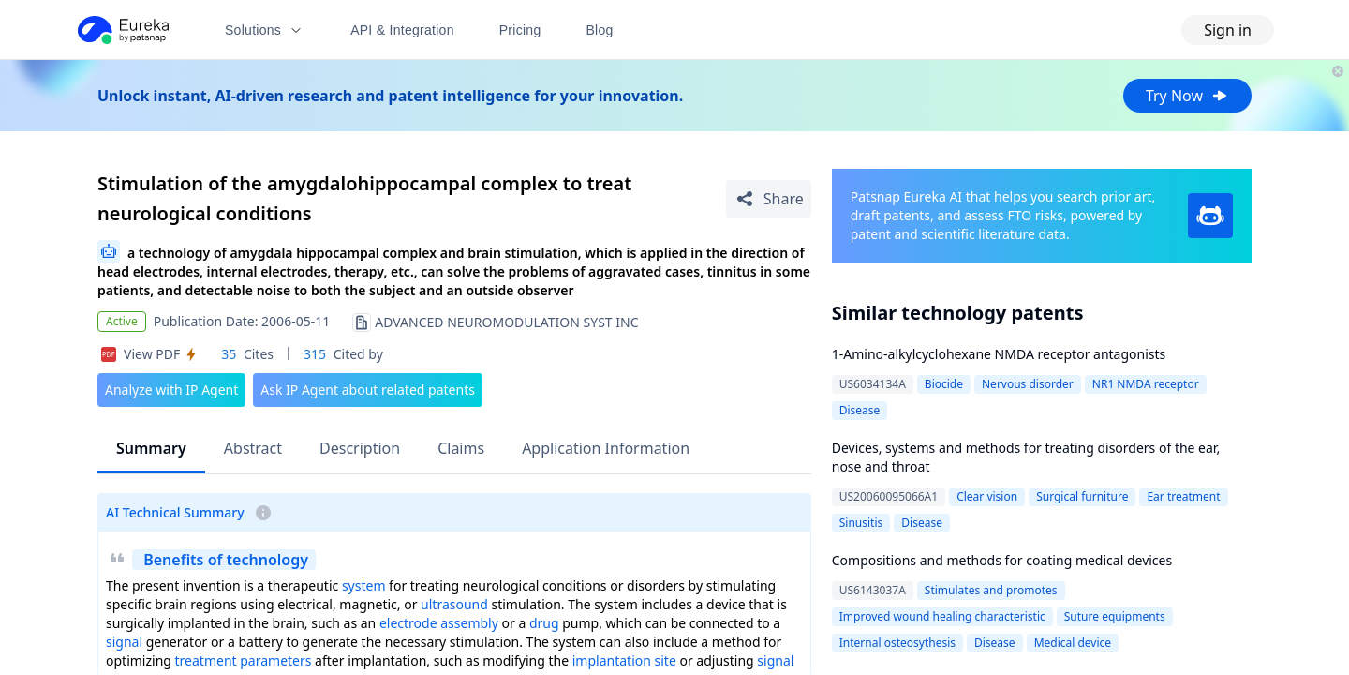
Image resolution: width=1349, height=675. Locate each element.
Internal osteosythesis (897, 643)
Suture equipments (1114, 616)
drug (544, 623)
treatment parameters (243, 660)
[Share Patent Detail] (768, 199)
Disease (860, 410)
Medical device (1072, 643)
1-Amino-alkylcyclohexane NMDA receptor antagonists (999, 354)
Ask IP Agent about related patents (367, 389)
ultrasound (454, 604)
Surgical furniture (1082, 496)
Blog (600, 30)
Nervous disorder (1028, 384)
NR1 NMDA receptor (1145, 384)
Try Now (1187, 95)
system (364, 585)
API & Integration (402, 30)
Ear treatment (1183, 496)
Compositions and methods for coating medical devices (1002, 560)
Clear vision (986, 496)
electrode (408, 623)
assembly (469, 623)
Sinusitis (861, 523)
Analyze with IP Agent (171, 389)
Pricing (520, 30)
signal (124, 642)
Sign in (1228, 30)
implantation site (624, 660)
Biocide (944, 384)
